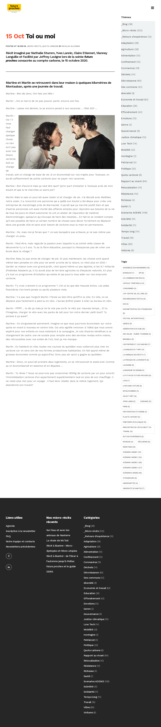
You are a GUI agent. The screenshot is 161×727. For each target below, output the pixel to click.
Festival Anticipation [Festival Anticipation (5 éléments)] (133, 318)
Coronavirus (128, 68)
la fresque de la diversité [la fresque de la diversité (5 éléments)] (136, 360)
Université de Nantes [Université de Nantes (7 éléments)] (133, 488)
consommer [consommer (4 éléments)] (129, 288)
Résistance (127, 193)
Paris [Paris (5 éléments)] (126, 406)
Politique (126, 168)
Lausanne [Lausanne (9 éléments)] (128, 365)
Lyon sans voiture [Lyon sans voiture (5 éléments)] (132, 386)
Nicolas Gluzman (71, 46)
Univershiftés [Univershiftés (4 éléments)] (130, 483)
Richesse (126, 200)
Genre (124, 124)
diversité (126, 93)
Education (126, 105)
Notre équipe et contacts (20, 541)
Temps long (128, 231)
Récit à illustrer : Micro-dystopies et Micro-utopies (61, 548)
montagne (127, 156)
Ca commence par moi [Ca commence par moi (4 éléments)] (133, 278)
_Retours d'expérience (134, 36)
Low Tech (126, 143)
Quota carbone (50, 46)
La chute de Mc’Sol (57, 540)
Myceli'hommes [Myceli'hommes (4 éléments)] (131, 391)
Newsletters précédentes (20, 546)
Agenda (10, 525)
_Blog (124, 24)
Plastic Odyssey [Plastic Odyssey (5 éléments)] (131, 417)
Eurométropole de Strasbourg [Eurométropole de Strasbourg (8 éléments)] (137, 311)
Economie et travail (132, 99)
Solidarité (126, 225)
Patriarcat (127, 162)
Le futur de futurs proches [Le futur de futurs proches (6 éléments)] (137, 375)
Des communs (129, 87)
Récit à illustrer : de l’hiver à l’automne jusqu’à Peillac (62, 559)
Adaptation (127, 43)
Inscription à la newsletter (20, 531)
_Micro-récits (34, 46)
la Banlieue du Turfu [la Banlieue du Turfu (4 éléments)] (133, 349)
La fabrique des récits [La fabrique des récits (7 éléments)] (134, 355)
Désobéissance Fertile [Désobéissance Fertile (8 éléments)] (134, 299)
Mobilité (125, 149)
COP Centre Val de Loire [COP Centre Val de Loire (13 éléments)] (135, 293)
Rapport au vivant (131, 181)
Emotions (126, 118)
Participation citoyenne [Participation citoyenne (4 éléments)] (135, 412)
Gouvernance (128, 131)
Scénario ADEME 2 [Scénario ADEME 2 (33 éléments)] (132, 457)
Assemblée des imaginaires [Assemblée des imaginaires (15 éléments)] (136, 268)
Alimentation (128, 55)
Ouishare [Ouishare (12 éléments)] (145, 401)
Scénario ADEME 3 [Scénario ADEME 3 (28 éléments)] (132, 462)
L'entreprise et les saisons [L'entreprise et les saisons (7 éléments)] (136, 344)
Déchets (125, 74)
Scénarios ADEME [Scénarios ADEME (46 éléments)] (132, 473)
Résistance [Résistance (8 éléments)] (129, 447)
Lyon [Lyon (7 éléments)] (126, 381)
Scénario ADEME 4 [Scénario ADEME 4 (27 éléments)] (132, 468)
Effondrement (129, 112)
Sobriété (126, 219)
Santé (124, 206)
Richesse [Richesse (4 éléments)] (128, 442)
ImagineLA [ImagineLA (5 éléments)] (128, 339)
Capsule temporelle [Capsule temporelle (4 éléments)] (133, 283)
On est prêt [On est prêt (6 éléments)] (129, 396)
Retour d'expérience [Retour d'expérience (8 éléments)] (133, 436)
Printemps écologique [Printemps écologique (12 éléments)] (134, 422)
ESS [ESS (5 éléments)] (125, 304)
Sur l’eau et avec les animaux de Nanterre (58, 533)
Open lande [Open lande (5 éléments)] (129, 401)
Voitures (125, 250)
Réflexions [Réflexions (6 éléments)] (144, 442)
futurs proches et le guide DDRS (61, 569)
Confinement (128, 61)
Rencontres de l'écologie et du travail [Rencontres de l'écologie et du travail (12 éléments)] (137, 429)
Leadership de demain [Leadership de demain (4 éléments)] (133, 370)
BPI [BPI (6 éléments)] (141, 273)
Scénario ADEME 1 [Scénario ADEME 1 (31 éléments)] (132, 452)
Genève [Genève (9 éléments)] (127, 324)
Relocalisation (129, 187)
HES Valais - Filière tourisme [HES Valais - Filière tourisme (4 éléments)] (137, 334)
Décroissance (128, 80)
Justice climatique (131, 137)
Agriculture (127, 49)
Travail (125, 237)
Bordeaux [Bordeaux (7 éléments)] (128, 273)
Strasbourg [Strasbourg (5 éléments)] (130, 478)
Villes (124, 244)
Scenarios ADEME (131, 212)
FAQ (8, 536)
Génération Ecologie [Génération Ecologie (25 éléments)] (134, 329)
